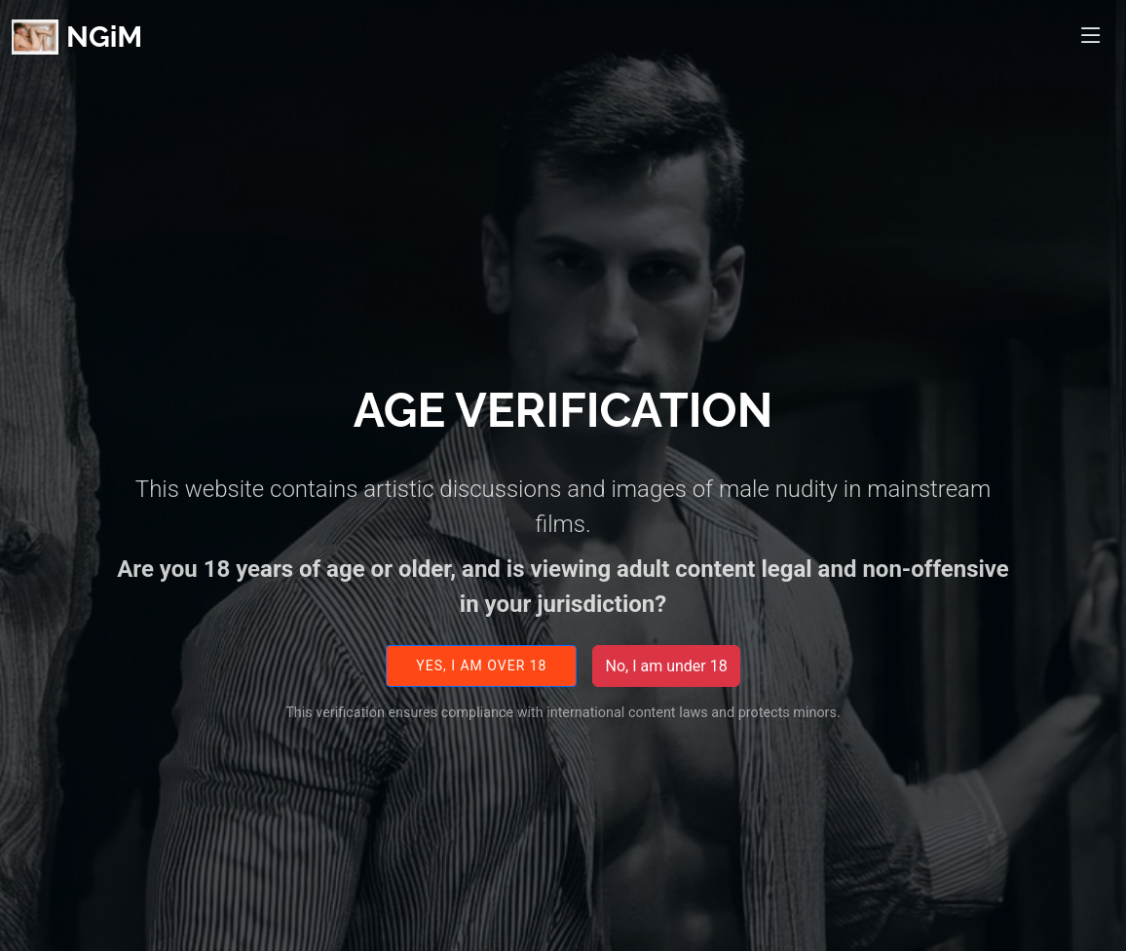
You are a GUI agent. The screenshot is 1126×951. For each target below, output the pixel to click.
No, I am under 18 (666, 675)
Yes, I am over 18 (481, 676)
